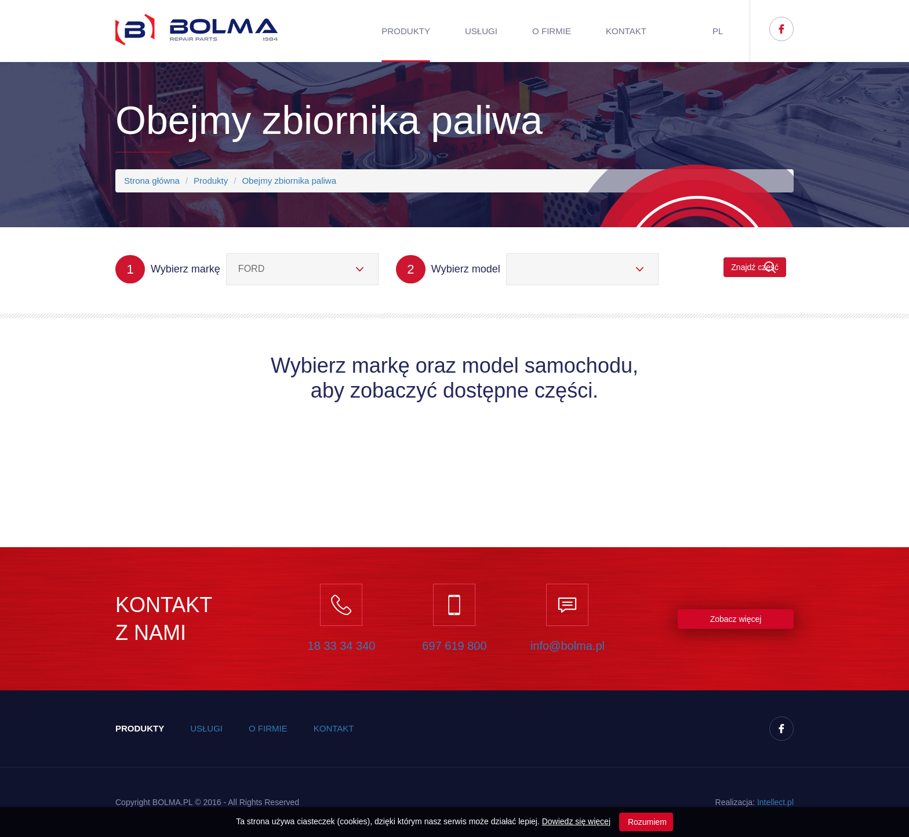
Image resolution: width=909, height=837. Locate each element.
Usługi (481, 31)
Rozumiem (646, 822)
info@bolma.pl (567, 645)
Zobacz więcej (736, 619)
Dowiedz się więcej (576, 821)
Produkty (405, 31)
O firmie (551, 31)
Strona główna (152, 180)
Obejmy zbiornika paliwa (289, 180)
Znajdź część (755, 267)
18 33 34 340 (342, 645)
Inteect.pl (775, 802)
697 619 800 (454, 645)
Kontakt (626, 31)
